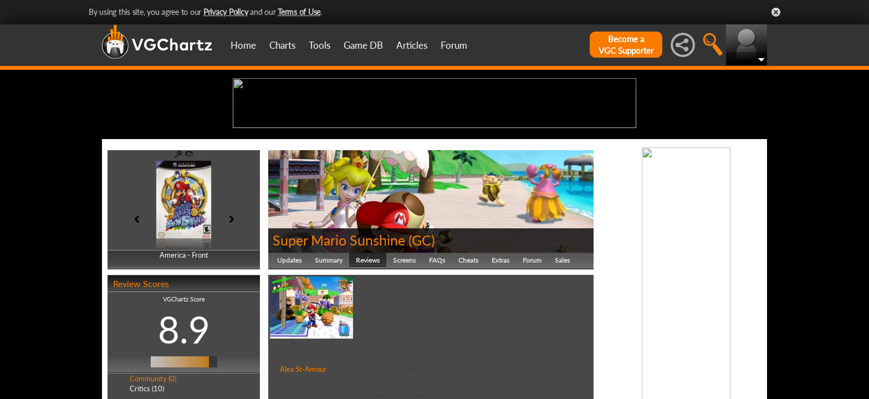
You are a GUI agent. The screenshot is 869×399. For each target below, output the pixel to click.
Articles (411, 45)
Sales (562, 346)
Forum (454, 45)
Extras (500, 346)
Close (775, 12)
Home (243, 45)
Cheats (468, 346)
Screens (404, 346)
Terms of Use (299, 12)
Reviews (368, 346)
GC (421, 326)
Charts (282, 45)
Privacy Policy (225, 12)
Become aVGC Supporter (626, 44)
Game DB (363, 45)
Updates (289, 346)
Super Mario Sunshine (339, 326)
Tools (319, 45)
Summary (329, 346)
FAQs (437, 346)
